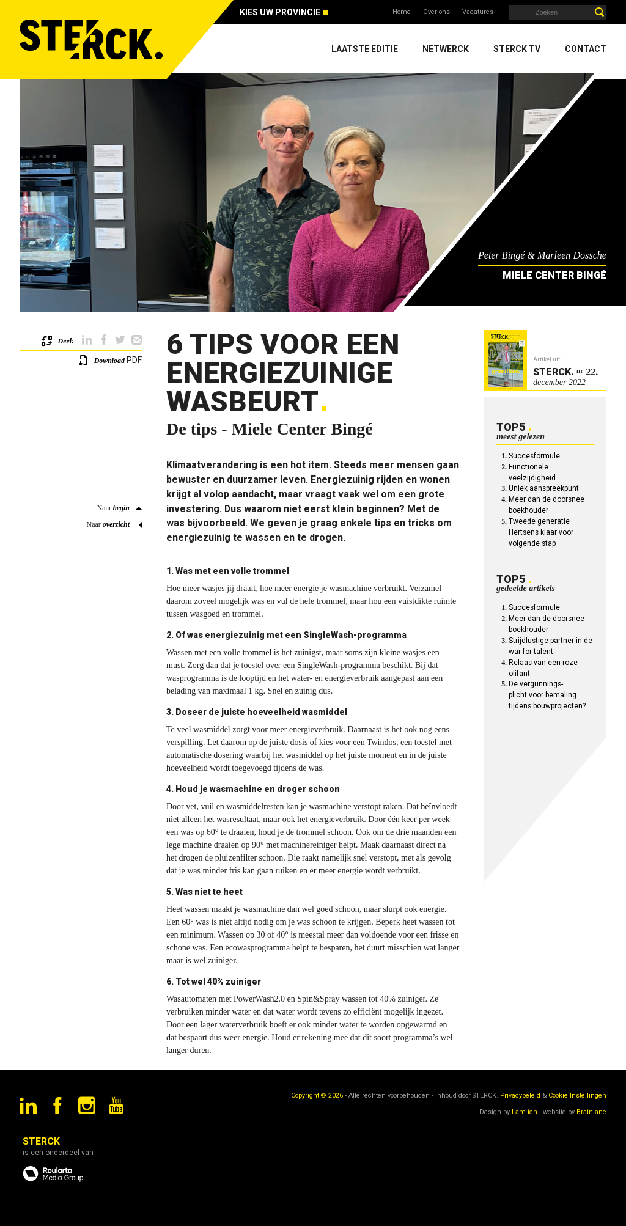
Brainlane (591, 1112)
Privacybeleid (520, 1095)
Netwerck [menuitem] (445, 49)
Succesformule (534, 456)
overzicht (116, 524)
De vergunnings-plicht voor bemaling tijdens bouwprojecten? (547, 695)
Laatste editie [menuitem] (364, 49)
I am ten (524, 1112)
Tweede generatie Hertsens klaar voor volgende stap (541, 532)
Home (401, 12)
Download (109, 360)
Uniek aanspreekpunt (544, 488)
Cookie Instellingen (577, 1095)
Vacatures (477, 12)
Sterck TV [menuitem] (516, 49)
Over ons (436, 12)
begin (121, 508)
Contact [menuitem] (585, 49)
